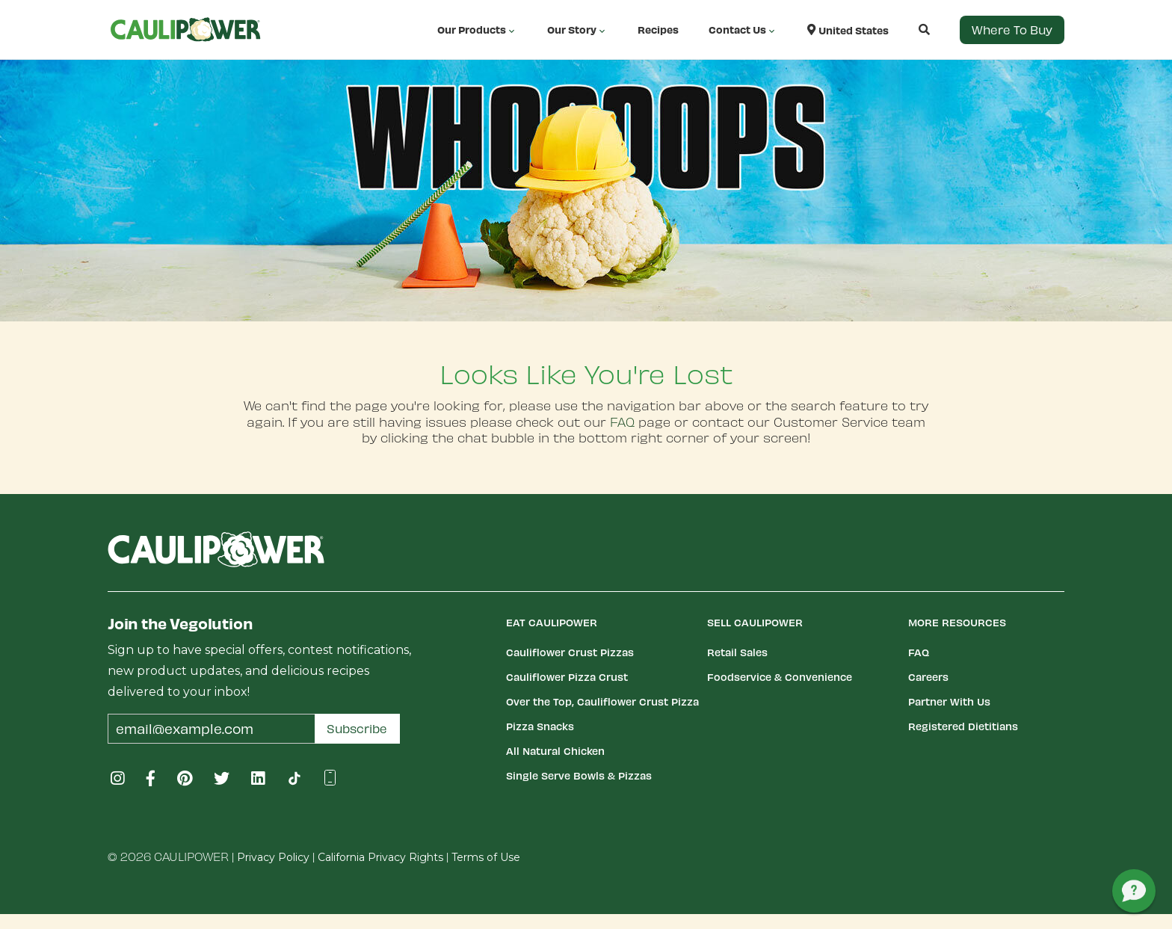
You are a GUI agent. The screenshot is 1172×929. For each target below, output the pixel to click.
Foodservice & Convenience (779, 676)
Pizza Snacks (540, 726)
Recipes (658, 29)
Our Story (577, 30)
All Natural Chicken (555, 750)
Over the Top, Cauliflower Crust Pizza (602, 701)
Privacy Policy (273, 857)
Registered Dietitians (963, 726)
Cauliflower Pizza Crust (567, 676)
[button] (909, 29)
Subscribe (357, 728)
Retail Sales (737, 652)
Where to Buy (1012, 29)
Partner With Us (949, 701)
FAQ (622, 421)
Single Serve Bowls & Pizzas (579, 775)
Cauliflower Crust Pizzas (570, 652)
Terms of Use (485, 857)
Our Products (477, 30)
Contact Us (743, 30)
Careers (928, 676)
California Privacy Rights (380, 857)
